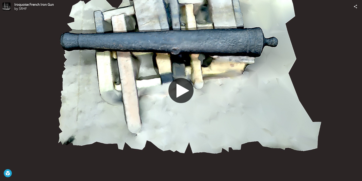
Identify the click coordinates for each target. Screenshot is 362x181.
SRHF (23, 8)
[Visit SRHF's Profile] (7, 7)
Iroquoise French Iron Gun (34, 4)
